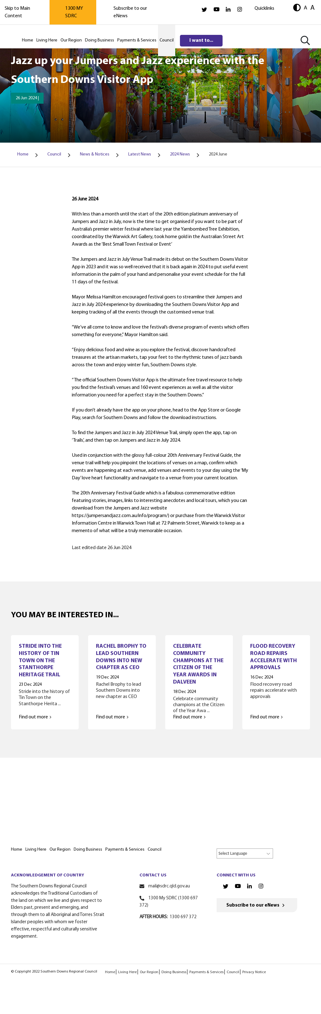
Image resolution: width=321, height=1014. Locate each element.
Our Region (149, 972)
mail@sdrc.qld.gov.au (169, 886)
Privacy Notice (254, 972)
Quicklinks (264, 8)
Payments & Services (206, 972)
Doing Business (173, 972)
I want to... (201, 40)
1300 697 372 (183, 917)
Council (233, 972)
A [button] (305, 8)
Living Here (127, 972)
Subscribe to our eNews (252, 905)
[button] (297, 8)
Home (110, 972)
